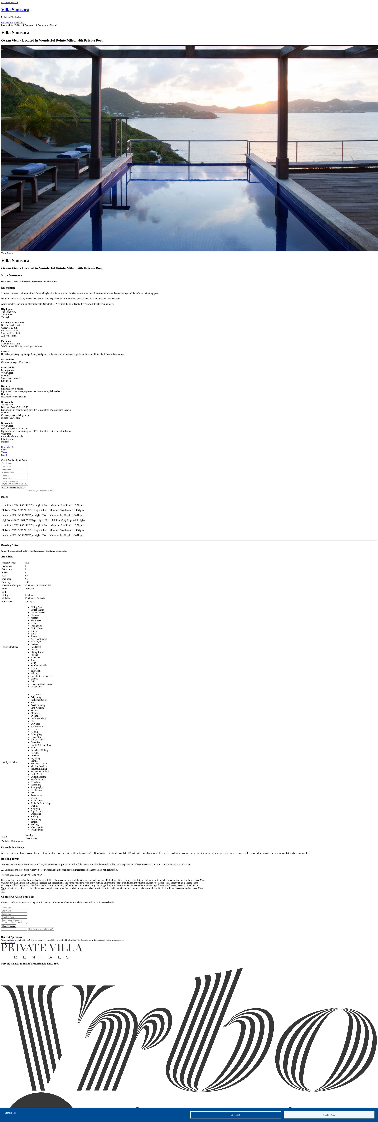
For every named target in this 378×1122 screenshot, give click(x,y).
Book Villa (19, 22)
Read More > (7, 447)
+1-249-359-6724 (8, 944)
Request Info (7, 22)
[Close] (3, 891)
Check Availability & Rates (13, 488)
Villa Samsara (15, 9)
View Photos (7, 253)
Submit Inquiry (8, 928)
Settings (235, 1115)
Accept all (329, 1115)
